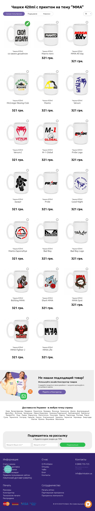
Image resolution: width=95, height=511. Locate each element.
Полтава (79, 415)
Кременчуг (85, 413)
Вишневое (50, 419)
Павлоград (70, 415)
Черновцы (77, 417)
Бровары (47, 411)
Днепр (73, 411)
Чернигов (68, 417)
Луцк (18, 415)
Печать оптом (48, 489)
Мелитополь (43, 415)
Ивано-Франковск (41, 413)
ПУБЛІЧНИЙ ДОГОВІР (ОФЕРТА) (17, 477)
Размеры (7, 489)
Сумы (6, 417)
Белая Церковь (17, 411)
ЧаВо (44, 469)
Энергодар (87, 417)
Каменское (64, 411)
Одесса (62, 415)
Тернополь (13, 417)
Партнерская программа (53, 492)
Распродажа (8, 498)
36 (86, 13)
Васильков (60, 419)
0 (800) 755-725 (82, 464)
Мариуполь (32, 415)
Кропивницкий (74, 413)
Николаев (54, 415)
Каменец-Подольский (58, 413)
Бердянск (28, 411)
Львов (24, 415)
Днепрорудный (83, 411)
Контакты (46, 475)
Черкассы (59, 417)
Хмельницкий (48, 417)
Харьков (31, 417)
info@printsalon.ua (83, 473)
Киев (8, 411)
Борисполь (38, 411)
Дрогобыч (9, 413)
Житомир (18, 413)
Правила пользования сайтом (16, 475)
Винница (55, 411)
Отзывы (45, 466)
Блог (44, 472)
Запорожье (28, 413)
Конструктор (8, 492)
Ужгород (22, 417)
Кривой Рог (10, 415)
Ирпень (41, 419)
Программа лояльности (52, 495)
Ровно (86, 415)
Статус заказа (9, 463)
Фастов (34, 419)
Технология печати (11, 495)
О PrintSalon (47, 463)
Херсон (39, 417)
